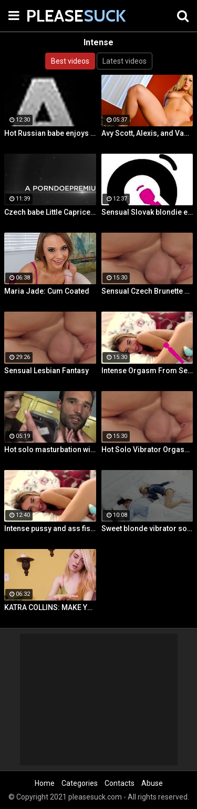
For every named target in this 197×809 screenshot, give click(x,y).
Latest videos (124, 61)
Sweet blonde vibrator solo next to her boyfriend (147, 528)
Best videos (70, 61)
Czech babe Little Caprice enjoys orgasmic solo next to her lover (50, 212)
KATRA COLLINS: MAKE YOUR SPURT (50, 607)
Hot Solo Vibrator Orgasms (147, 449)
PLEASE (52, 15)
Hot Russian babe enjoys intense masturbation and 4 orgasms (50, 133)
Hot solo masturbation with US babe (50, 449)
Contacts (119, 783)
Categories (79, 783)
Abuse (152, 783)
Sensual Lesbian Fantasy (46, 370)
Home (45, 783)
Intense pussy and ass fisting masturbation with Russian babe (50, 528)
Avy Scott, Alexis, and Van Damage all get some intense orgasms (147, 133)
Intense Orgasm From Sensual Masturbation (147, 370)
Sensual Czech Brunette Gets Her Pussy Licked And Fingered (147, 291)
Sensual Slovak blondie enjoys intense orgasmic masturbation (147, 212)
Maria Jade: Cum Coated (46, 291)
